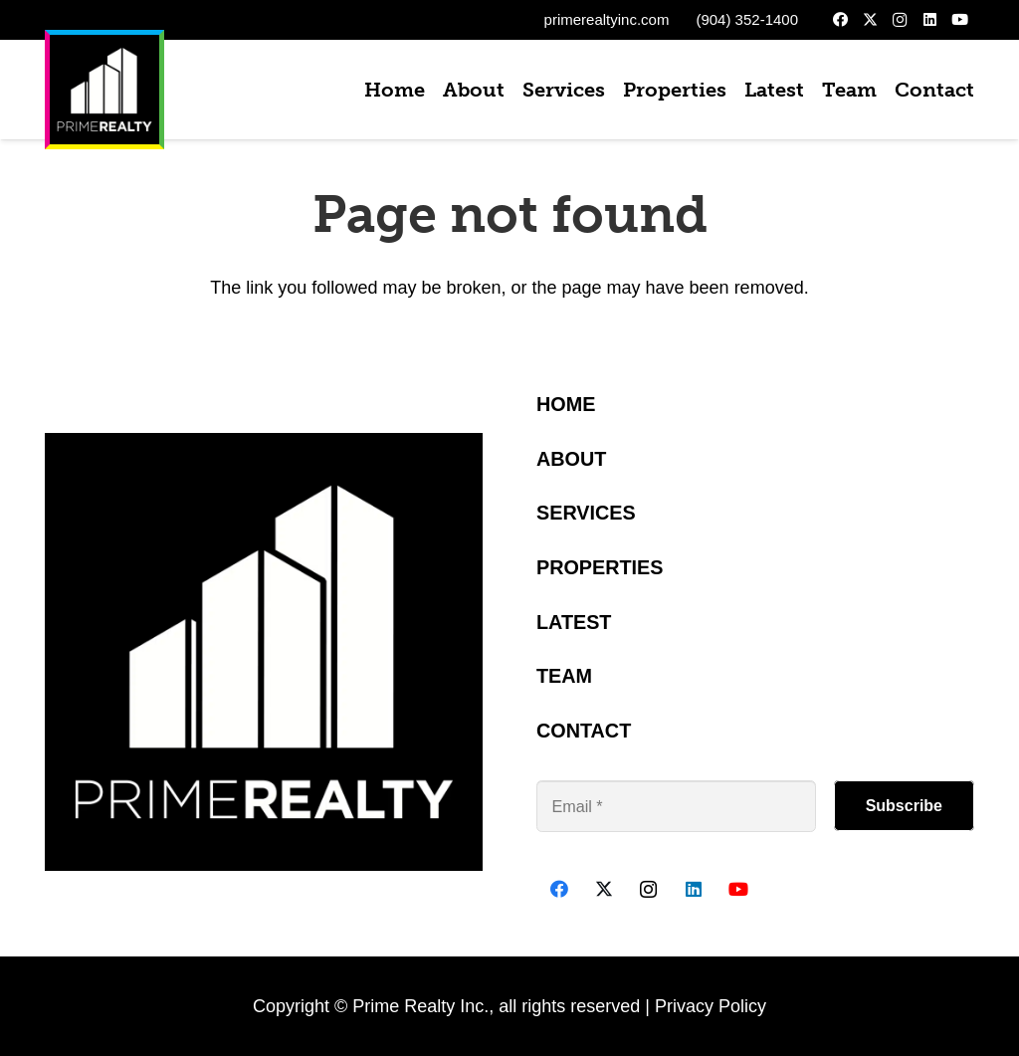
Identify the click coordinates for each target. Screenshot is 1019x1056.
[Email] (676, 806)
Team (564, 676)
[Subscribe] (904, 805)
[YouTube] (959, 20)
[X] (870, 20)
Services (586, 513)
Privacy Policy (710, 1006)
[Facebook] (840, 20)
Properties (600, 567)
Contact (583, 730)
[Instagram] (900, 20)
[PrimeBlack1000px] (104, 89)
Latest (573, 622)
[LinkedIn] (929, 20)
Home (565, 404)
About (571, 459)
